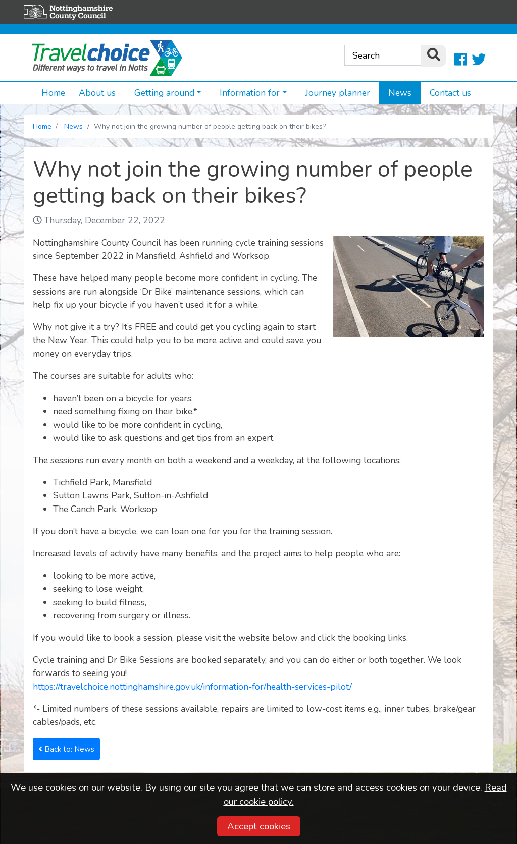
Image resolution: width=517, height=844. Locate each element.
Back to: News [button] (66, 749)
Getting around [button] (159, 93)
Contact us (446, 93)
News (395, 93)
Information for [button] (245, 93)
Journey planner (333, 93)
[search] (433, 56)
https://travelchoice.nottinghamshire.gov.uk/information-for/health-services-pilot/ (192, 687)
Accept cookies (258, 826)
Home (53, 93)
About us (93, 93)
